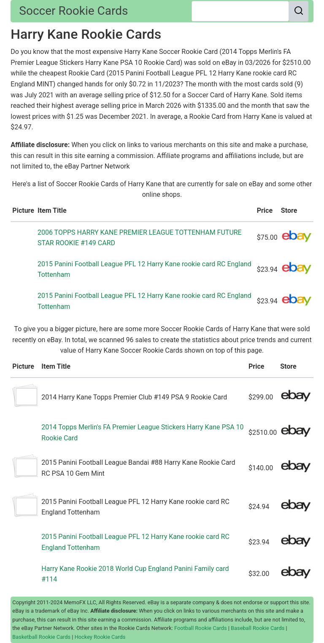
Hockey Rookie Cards (100, 637)
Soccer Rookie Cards (73, 11)
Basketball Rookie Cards (41, 637)
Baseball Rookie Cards (257, 628)
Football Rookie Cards (200, 628)
